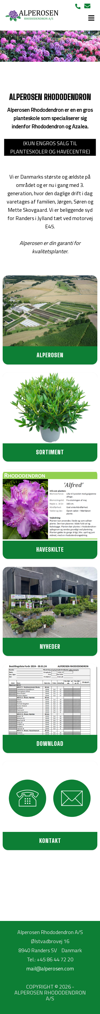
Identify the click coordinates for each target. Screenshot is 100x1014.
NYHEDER (50, 646)
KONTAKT (50, 840)
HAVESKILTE (50, 549)
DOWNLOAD (50, 743)
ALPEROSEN (50, 355)
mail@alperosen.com (50, 968)
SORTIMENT (50, 452)
